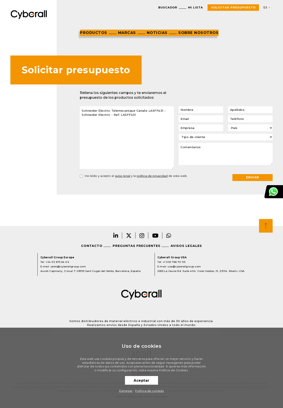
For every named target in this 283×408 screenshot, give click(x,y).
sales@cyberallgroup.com (68, 266)
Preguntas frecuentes (136, 246)
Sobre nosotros (198, 32)
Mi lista (195, 7)
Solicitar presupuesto (233, 7)
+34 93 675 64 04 (57, 262)
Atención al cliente (273, 191)
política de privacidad (152, 176)
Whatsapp (168, 235)
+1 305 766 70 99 (174, 262)
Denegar (126, 390)
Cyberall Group (28, 14)
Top (266, 226)
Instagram (141, 235)
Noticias (157, 32)
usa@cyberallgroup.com (184, 266)
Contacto (91, 246)
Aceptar (141, 380)
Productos (93, 32)
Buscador (167, 7)
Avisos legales (186, 246)
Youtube (155, 235)
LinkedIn (115, 235)
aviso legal (122, 176)
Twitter (129, 235)
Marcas (127, 32)
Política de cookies (149, 390)
